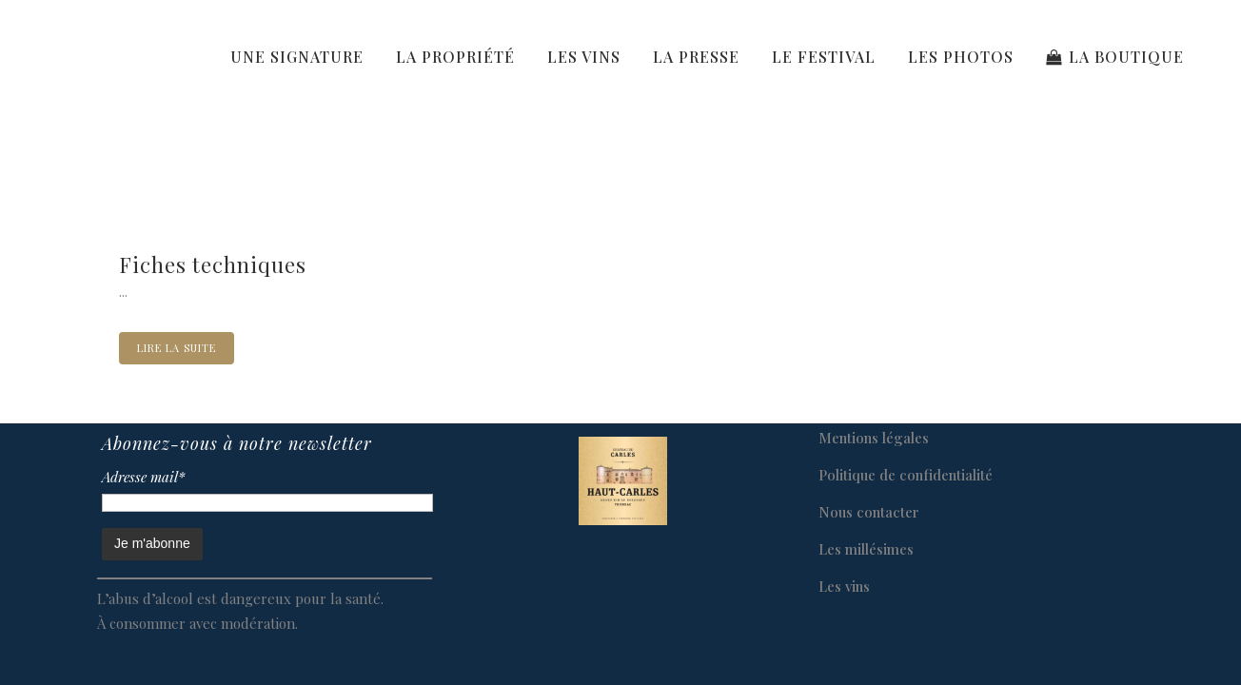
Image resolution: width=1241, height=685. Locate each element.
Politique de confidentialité (905, 474)
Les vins (844, 586)
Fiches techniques (212, 264)
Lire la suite (176, 348)
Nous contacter (868, 511)
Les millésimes (866, 548)
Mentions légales (873, 437)
